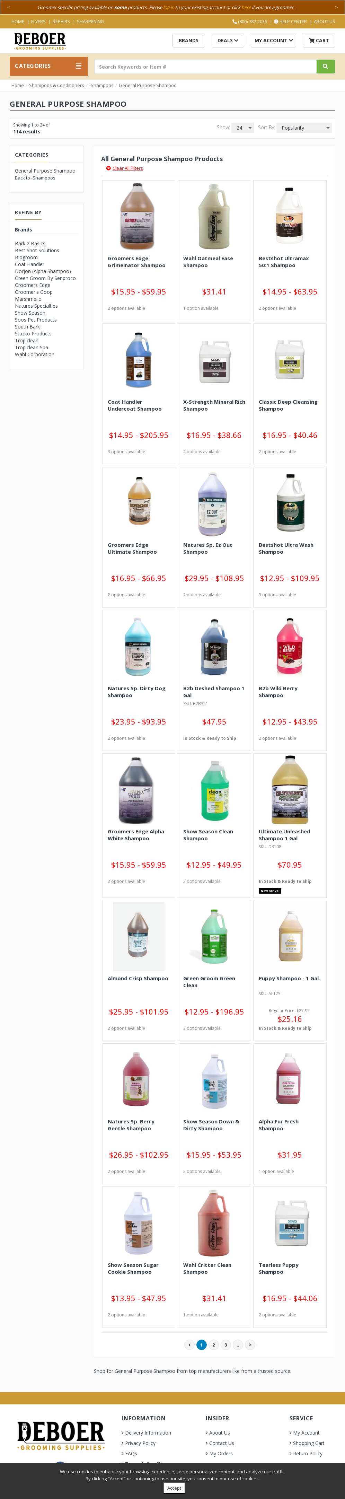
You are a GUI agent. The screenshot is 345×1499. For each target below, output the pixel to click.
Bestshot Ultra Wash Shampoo (286, 548)
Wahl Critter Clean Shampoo (207, 1268)
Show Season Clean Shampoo (208, 835)
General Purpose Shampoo (148, 85)
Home (17, 21)
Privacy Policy (140, 1443)
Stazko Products (33, 333)
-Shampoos (101, 85)
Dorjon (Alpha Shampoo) (43, 271)
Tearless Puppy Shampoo (279, 1268)
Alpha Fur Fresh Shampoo (279, 1125)
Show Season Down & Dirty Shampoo (211, 1125)
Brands (188, 40)
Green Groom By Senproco (45, 278)
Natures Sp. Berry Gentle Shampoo (131, 1125)
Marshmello (28, 299)
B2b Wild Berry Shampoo (278, 692)
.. (238, 1345)
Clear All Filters (124, 168)
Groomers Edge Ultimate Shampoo (132, 548)
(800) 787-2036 (249, 21)
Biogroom (26, 257)
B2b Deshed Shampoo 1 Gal (214, 692)
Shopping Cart (309, 1443)
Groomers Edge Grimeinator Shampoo (137, 262)
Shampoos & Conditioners (56, 85)
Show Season (30, 312)
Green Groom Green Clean (209, 982)
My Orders (221, 1453)
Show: (223, 127)
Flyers (38, 21)
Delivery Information (148, 1432)
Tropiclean (26, 340)
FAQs (131, 1453)
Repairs (61, 21)
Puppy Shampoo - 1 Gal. (289, 978)
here (246, 7)
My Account (274, 40)
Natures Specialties (36, 306)
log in (168, 7)
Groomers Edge (32, 285)
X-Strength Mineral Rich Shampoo (214, 405)
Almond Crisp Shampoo (138, 978)
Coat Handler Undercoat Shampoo (135, 405)
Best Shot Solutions (37, 250)
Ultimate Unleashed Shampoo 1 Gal (284, 835)
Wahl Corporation (34, 354)
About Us (324, 21)
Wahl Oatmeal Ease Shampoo (208, 262)
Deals (228, 40)
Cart (319, 40)
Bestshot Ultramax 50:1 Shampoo (284, 262)
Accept (174, 1488)
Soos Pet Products (36, 319)
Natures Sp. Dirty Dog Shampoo (137, 692)
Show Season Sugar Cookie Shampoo (133, 1268)
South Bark (27, 326)
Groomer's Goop (34, 292)
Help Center (290, 21)
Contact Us (221, 1443)
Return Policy (307, 1453)
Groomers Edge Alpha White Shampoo (136, 835)
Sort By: (266, 127)
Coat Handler (29, 264)
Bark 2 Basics (30, 243)
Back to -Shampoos (35, 178)
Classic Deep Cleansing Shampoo (288, 405)
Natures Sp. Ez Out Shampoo (207, 548)
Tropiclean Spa (31, 347)
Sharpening (90, 21)
